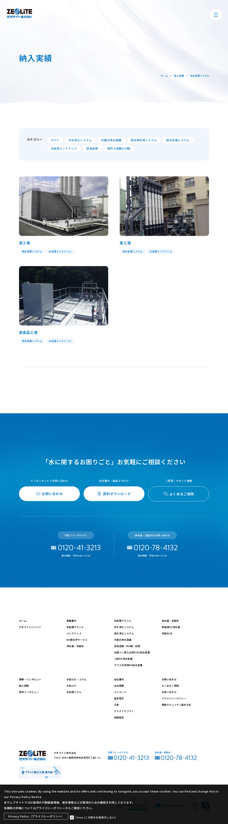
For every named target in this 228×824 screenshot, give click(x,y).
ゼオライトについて (30, 627)
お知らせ (71, 685)
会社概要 (119, 685)
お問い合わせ (169, 679)
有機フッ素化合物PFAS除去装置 (132, 652)
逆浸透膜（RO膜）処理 (127, 646)
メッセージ (120, 692)
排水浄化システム (124, 633)
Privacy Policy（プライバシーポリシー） (36, 817)
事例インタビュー (29, 692)
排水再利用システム (144, 140)
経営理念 (119, 698)
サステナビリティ (124, 711)
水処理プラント (75, 627)
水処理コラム (74, 692)
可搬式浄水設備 (111, 140)
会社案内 (119, 679)
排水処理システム (178, 140)
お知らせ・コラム (77, 679)
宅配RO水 (167, 633)
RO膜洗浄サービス (77, 639)
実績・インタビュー (30, 679)
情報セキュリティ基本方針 (176, 704)
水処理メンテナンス (64, 148)
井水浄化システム (80, 140)
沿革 (116, 704)
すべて (55, 140)
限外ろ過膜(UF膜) (119, 148)
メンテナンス (74, 633)
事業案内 (71, 620)
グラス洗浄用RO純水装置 (128, 665)
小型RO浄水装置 (123, 658)
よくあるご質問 (170, 685)
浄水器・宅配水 (75, 646)
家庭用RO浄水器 (171, 627)
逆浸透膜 (92, 148)
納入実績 (24, 685)
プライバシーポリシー (174, 698)
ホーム (23, 620)
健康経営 (119, 717)
